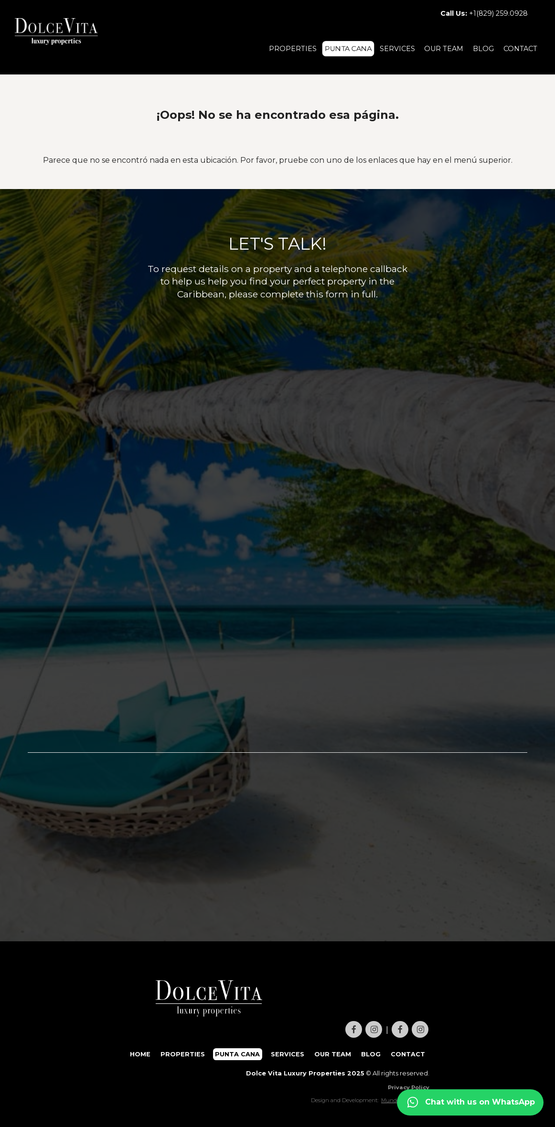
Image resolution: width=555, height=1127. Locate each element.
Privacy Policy (408, 1087)
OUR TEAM (443, 48)
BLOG (483, 48)
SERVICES (397, 48)
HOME (140, 1054)
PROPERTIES (293, 48)
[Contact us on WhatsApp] (470, 1102)
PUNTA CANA (348, 48)
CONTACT (520, 48)
